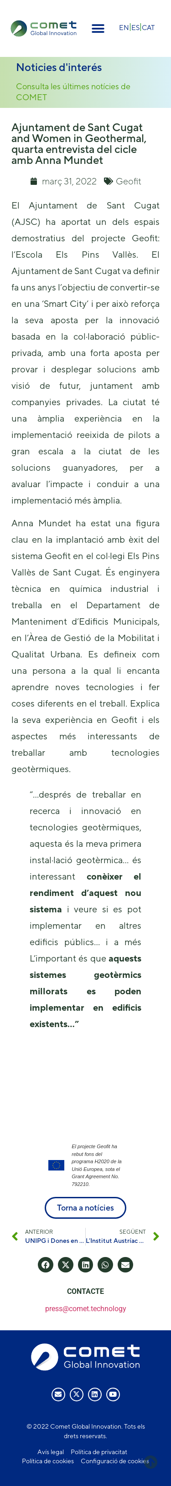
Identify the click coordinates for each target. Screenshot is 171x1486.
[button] (98, 28)
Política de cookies (48, 1461)
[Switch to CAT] (148, 27)
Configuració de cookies (115, 1461)
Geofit (128, 181)
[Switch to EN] (124, 27)
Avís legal (50, 1451)
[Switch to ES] (135, 27)
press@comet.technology (85, 1308)
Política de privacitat (99, 1451)
